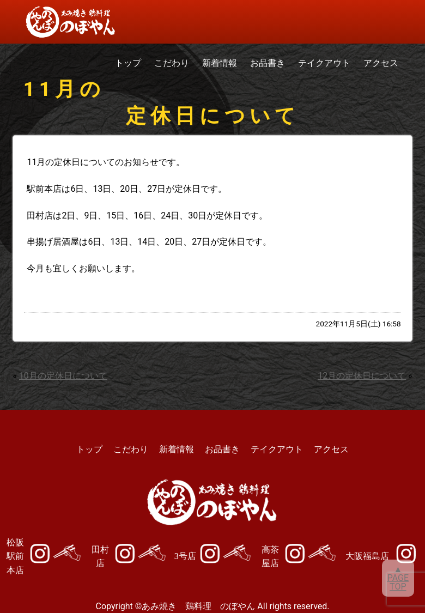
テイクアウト (324, 63)
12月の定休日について (362, 376)
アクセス (380, 63)
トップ (128, 63)
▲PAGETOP (398, 578)
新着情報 (219, 63)
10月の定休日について (63, 376)
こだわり (171, 63)
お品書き (267, 63)
